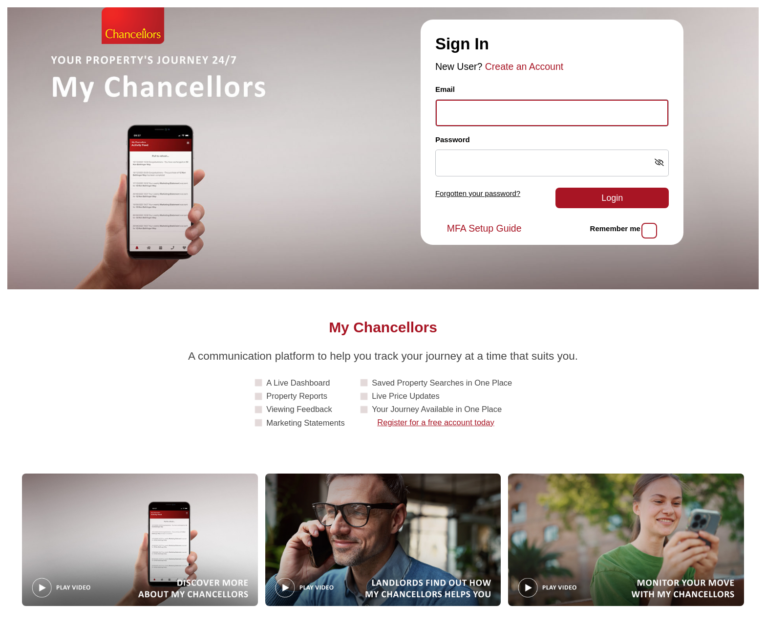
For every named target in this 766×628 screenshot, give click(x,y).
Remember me (615, 228)
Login (612, 198)
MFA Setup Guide (484, 228)
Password (452, 139)
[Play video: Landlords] (383, 540)
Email (445, 89)
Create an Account (524, 66)
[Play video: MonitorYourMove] (626, 540)
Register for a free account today (435, 422)
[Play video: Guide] (140, 540)
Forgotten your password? (477, 193)
